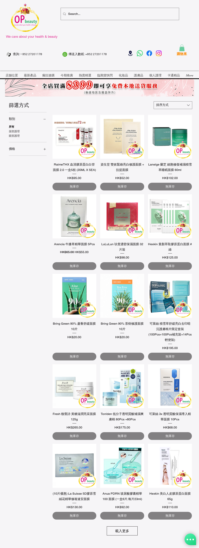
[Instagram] (159, 53)
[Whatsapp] (140, 53)
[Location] (130, 53)
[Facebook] (149, 53)
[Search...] (119, 14)
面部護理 (14, 131)
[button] (182, 47)
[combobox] (173, 105)
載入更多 (122, 531)
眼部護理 (14, 135)
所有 (11, 126)
